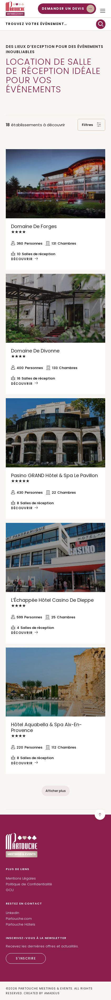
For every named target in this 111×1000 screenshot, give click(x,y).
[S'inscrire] (26, 958)
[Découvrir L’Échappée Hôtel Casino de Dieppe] (55, 557)
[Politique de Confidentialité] (29, 884)
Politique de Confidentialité (29, 884)
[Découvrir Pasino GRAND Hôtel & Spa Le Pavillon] (55, 432)
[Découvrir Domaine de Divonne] (55, 308)
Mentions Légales (21, 878)
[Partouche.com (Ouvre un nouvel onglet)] (19, 919)
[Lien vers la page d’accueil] (21, 856)
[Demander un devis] (67, 8)
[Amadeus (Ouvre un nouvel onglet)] (52, 993)
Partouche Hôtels (20, 924)
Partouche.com (19, 918)
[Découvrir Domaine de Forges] (55, 183)
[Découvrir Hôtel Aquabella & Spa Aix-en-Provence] (55, 682)
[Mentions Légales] (21, 878)
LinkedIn (12, 912)
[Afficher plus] (56, 791)
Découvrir (22, 259)
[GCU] (10, 890)
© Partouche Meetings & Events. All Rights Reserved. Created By (49, 990)
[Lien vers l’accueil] (15, 9)
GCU (10, 889)
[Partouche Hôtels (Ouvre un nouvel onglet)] (20, 924)
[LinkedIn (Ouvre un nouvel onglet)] (12, 913)
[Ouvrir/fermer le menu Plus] (102, 11)
